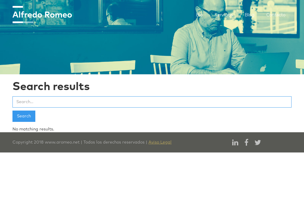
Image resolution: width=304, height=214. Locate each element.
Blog (249, 15)
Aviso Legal (160, 142)
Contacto (276, 15)
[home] (42, 14)
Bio (199, 15)
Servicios (224, 15)
